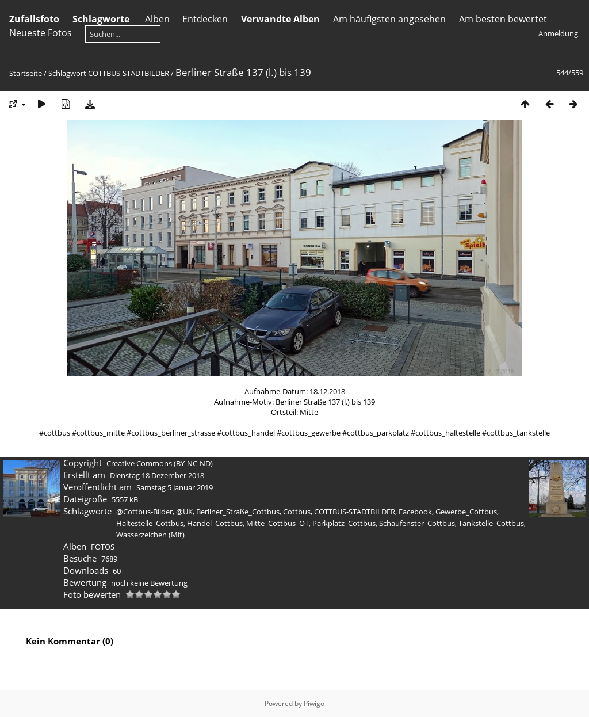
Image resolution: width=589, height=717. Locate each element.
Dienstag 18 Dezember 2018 (157, 475)
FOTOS (102, 546)
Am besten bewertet (503, 19)
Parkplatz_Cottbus (344, 523)
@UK (184, 511)
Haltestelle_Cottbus (149, 523)
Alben (157, 19)
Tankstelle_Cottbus (491, 523)
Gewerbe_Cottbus (466, 511)
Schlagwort (67, 73)
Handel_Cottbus (215, 523)
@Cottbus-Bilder (144, 511)
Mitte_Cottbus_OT (277, 523)
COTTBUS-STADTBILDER (128, 73)
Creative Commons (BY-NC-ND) (159, 463)
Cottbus (297, 511)
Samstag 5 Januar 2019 (174, 487)
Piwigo (314, 703)
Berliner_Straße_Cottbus (238, 511)
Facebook (415, 511)
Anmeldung (558, 33)
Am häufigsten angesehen (389, 19)
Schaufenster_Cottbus (417, 523)
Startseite (25, 73)
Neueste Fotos (40, 32)
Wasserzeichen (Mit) (150, 534)
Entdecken (205, 19)
